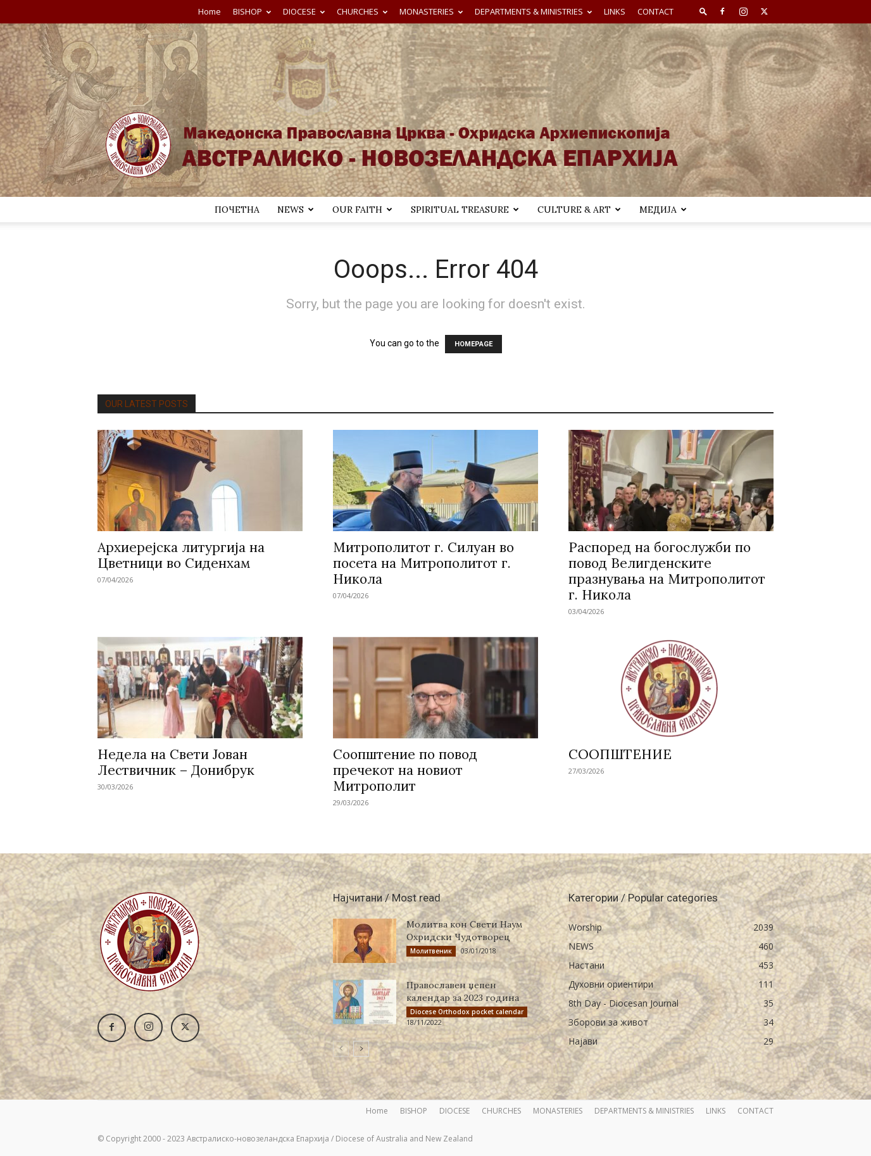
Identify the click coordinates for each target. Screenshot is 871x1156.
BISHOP (252, 11)
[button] (703, 11)
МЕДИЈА (663, 209)
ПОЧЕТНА (237, 209)
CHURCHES (362, 11)
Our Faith (362, 209)
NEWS (295, 209)
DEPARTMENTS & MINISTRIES (533, 11)
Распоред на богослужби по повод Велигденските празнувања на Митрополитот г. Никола (666, 571)
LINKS (614, 11)
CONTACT (655, 11)
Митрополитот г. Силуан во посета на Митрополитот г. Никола (423, 563)
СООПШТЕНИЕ (620, 754)
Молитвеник (431, 950)
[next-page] (361, 1049)
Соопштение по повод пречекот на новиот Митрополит (405, 770)
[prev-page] (341, 1049)
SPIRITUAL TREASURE (465, 209)
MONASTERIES (431, 11)
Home (209, 11)
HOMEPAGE (473, 344)
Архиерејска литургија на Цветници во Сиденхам (181, 555)
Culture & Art (579, 209)
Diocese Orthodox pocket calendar (466, 1011)
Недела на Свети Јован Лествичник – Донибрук (175, 762)
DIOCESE (304, 11)
